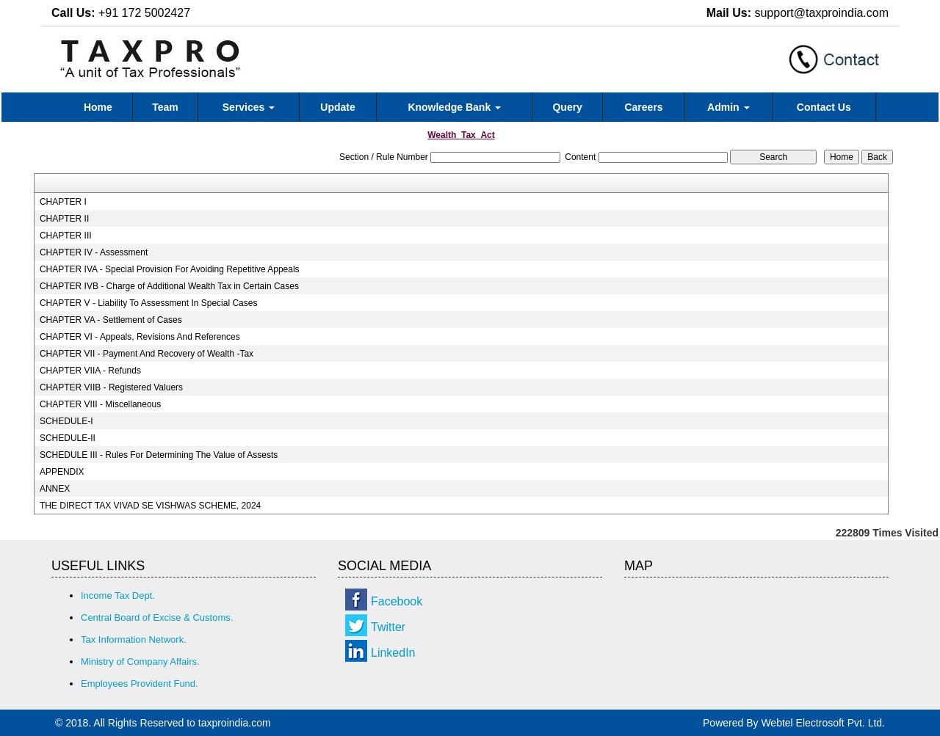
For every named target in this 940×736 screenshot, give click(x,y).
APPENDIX (62, 472)
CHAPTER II (64, 219)
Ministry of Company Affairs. (140, 661)
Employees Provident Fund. (139, 683)
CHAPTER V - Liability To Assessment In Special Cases (149, 303)
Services (249, 107)
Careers (643, 107)
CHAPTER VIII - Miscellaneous (100, 404)
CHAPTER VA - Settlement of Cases (111, 320)
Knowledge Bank (454, 107)
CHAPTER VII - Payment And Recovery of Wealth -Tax (146, 354)
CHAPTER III (66, 235)
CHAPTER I (63, 202)
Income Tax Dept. (118, 595)
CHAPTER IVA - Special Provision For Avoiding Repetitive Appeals (170, 269)
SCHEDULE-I (66, 421)
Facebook (396, 601)
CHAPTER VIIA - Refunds (90, 370)
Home (98, 107)
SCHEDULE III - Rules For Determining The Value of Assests (159, 455)
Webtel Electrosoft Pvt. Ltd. (823, 723)
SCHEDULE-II (67, 438)
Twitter (388, 627)
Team (165, 107)
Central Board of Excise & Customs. (157, 617)
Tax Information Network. (134, 639)
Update (337, 107)
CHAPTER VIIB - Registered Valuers (111, 387)
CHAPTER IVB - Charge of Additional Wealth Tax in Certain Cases (169, 286)
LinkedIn (393, 652)
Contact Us (824, 107)
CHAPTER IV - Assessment (94, 252)
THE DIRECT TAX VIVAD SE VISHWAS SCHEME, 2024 (150, 505)
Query (567, 107)
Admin (728, 107)
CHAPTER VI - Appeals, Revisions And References (140, 337)
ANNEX (55, 489)
